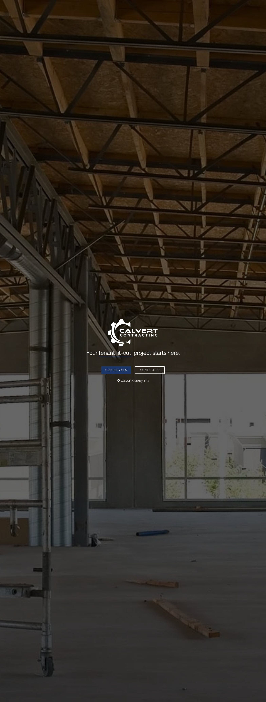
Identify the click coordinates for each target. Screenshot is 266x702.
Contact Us (150, 370)
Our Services (116, 370)
